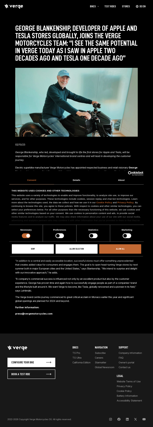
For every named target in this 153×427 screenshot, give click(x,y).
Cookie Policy (104, 202)
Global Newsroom (104, 367)
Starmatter (100, 362)
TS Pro (76, 352)
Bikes (75, 347)
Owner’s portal (126, 362)
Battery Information (127, 395)
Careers (99, 357)
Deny (33, 249)
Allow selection (76, 249)
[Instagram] (110, 419)
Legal (120, 375)
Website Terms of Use (129, 381)
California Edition (81, 362)
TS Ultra (76, 357)
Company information (130, 352)
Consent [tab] (31, 180)
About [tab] (121, 180)
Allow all (120, 249)
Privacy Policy (125, 202)
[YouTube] (144, 419)
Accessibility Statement (129, 400)
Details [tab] (76, 180)
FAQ (121, 357)
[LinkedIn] (127, 419)
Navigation (101, 347)
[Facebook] (118, 419)
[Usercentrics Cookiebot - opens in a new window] (130, 173)
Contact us (124, 367)
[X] (135, 419)
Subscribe (100, 352)
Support (123, 347)
